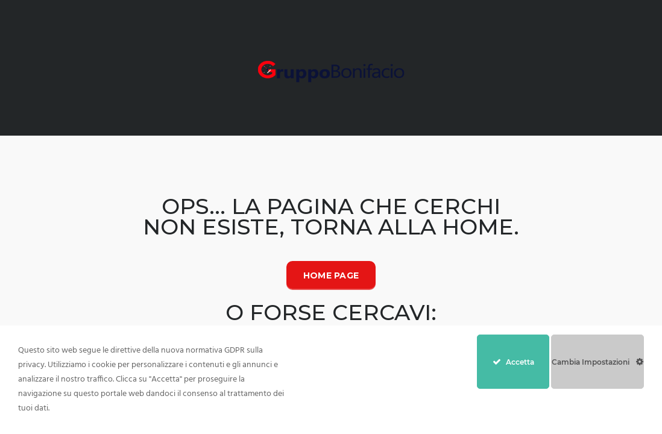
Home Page (331, 275)
